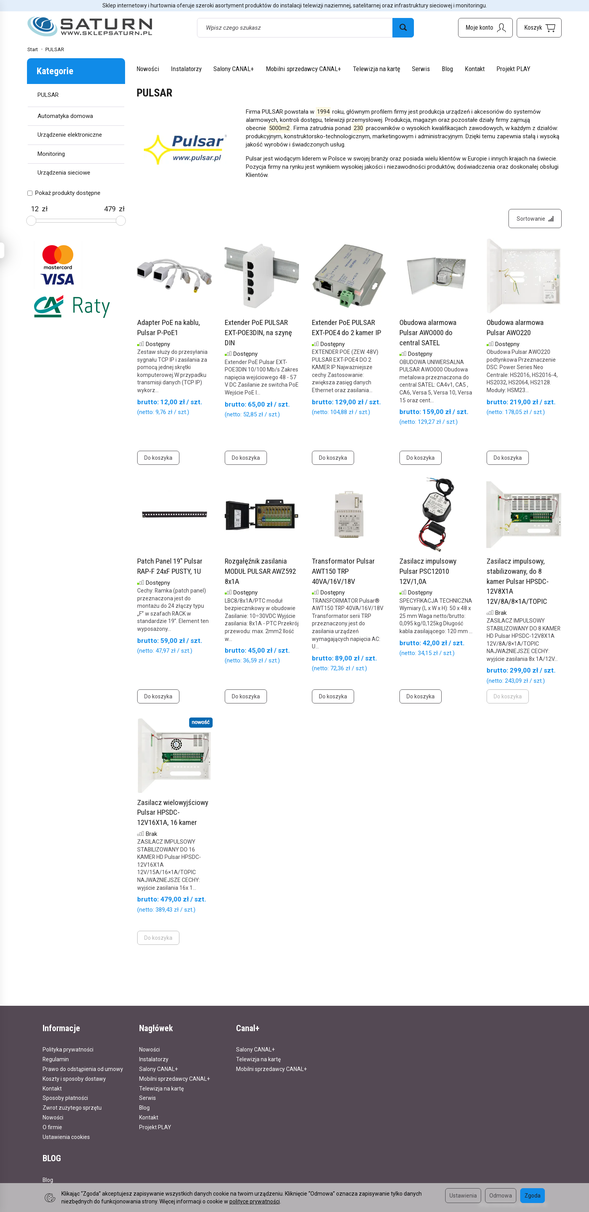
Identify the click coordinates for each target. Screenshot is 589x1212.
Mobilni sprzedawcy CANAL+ (303, 69)
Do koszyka (158, 458)
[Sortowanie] (535, 218)
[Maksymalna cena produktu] (110, 208)
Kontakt (475, 69)
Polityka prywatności (68, 1049)
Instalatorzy (186, 69)
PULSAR (48, 94)
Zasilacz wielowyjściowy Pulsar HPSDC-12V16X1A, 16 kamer (172, 812)
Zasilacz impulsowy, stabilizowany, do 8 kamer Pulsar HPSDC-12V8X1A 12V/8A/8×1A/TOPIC (518, 581)
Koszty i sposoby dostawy (74, 1078)
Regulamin (56, 1059)
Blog (447, 69)
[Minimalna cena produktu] (34, 208)
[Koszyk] (539, 27)
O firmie (52, 1127)
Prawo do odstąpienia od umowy (83, 1069)
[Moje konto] (485, 27)
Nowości (147, 69)
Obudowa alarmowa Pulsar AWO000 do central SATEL (428, 332)
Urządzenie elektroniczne (70, 134)
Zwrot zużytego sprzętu (72, 1108)
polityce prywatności (254, 1201)
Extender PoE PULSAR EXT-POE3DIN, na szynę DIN (258, 332)
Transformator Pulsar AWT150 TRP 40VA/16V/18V (343, 571)
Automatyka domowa (65, 116)
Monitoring (51, 153)
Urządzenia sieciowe (64, 172)
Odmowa (500, 1195)
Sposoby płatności (65, 1098)
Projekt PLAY (513, 69)
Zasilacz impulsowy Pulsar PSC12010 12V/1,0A (428, 571)
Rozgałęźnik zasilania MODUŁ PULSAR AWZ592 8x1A (260, 571)
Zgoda (533, 1195)
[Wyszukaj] (403, 27)
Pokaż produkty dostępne (63, 192)
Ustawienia (463, 1195)
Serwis (421, 69)
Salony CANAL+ (233, 69)
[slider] (31, 221)
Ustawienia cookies (66, 1136)
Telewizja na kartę (376, 69)
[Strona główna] (89, 26)
